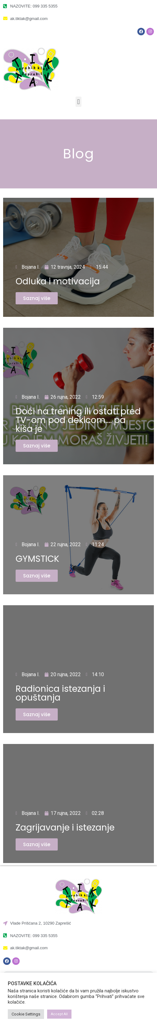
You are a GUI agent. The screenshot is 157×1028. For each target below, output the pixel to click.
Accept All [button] (59, 1014)
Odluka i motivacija (58, 281)
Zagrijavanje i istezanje (65, 827)
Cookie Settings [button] (26, 1014)
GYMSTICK (37, 559)
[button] (78, 102)
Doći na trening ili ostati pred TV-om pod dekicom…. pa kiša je (78, 420)
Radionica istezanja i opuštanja (60, 693)
